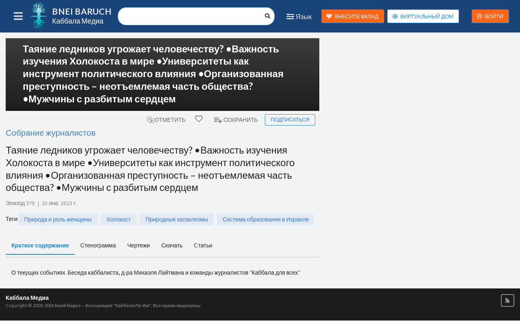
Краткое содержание (40, 245)
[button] (507, 300)
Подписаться (290, 119)
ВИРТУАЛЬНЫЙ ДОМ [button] (422, 16)
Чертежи (138, 245)
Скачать (172, 245)
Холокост (118, 219)
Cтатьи (203, 245)
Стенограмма (98, 245)
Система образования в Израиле (266, 219)
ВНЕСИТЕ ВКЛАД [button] (352, 16)
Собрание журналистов (50, 132)
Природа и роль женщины (57, 219)
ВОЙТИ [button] (490, 16)
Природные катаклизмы (176, 219)
